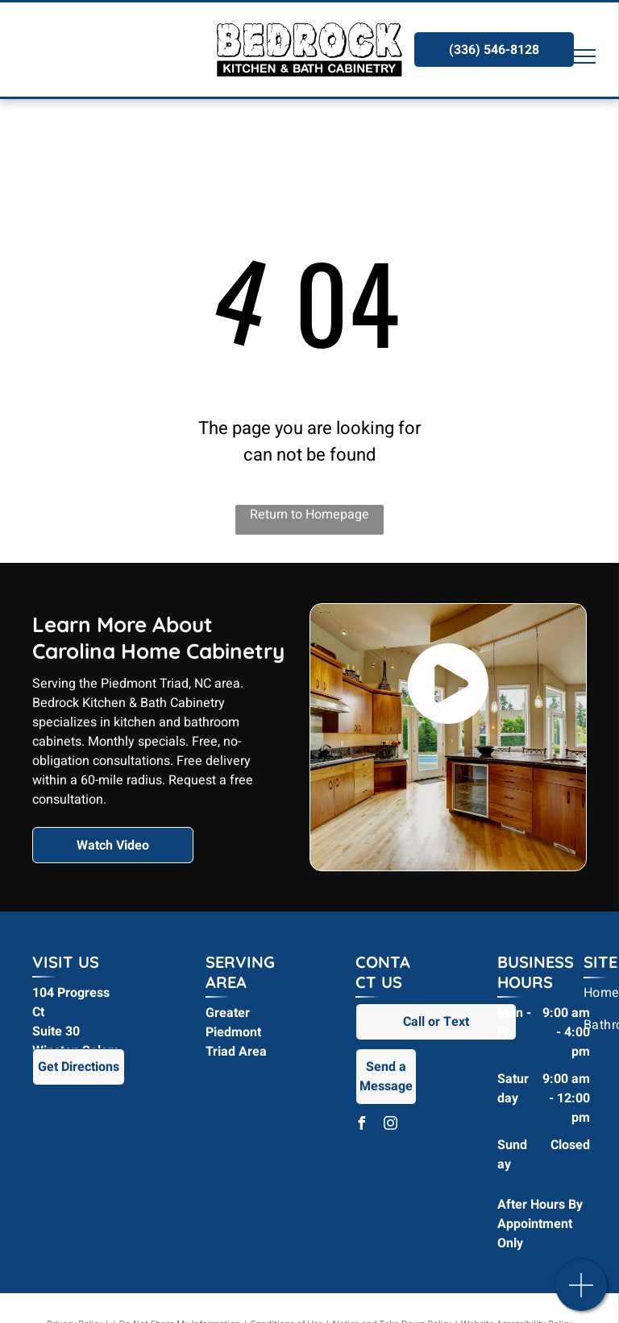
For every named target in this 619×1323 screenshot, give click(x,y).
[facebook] (361, 1125)
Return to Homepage (309, 514)
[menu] (583, 56)
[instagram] (390, 1125)
